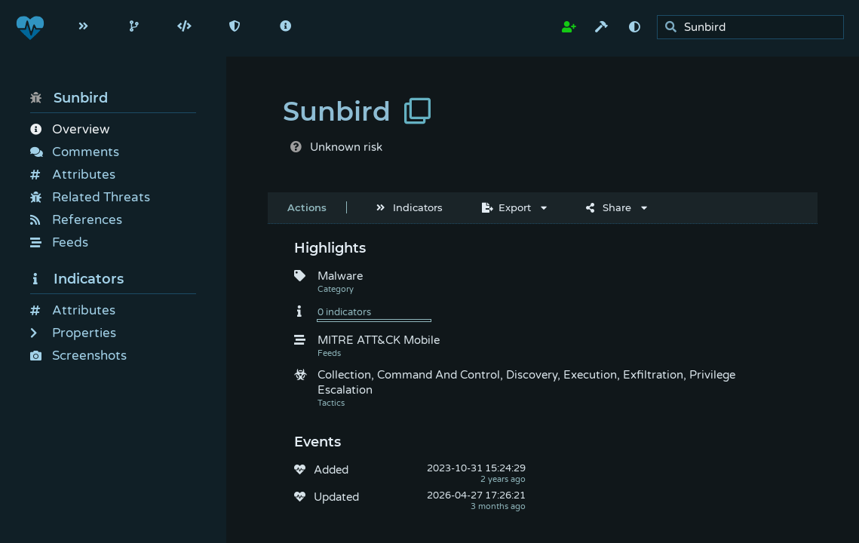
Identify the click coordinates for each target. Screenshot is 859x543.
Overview (69, 129)
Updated (336, 497)
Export (506, 207)
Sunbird (69, 98)
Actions (307, 207)
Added (331, 470)
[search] (754, 27)
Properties (73, 333)
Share (608, 207)
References (76, 220)
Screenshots (78, 356)
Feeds (59, 242)
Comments (74, 152)
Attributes (72, 175)
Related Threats (90, 197)
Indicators (77, 279)
